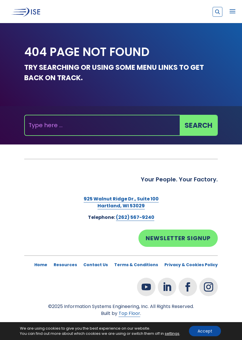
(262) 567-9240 (135, 217)
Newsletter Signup (178, 238)
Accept (205, 331)
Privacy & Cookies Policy (191, 265)
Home (40, 265)
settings (172, 333)
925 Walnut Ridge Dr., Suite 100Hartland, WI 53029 (121, 202)
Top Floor (129, 313)
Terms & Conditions (136, 265)
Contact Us (95, 265)
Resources (65, 265)
